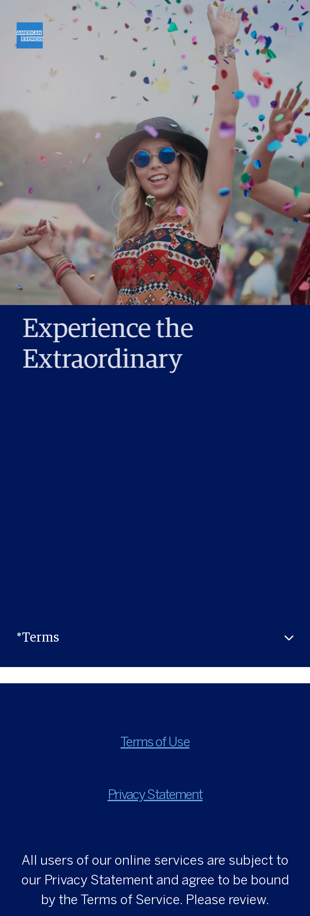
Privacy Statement (155, 795)
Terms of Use (154, 743)
